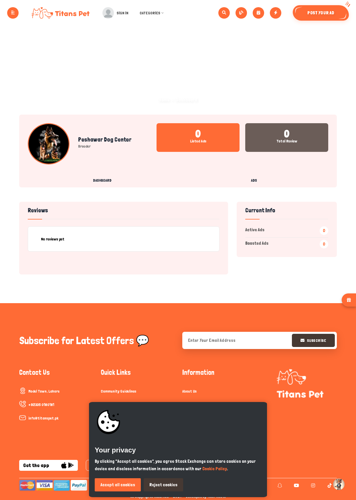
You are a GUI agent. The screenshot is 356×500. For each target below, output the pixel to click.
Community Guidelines (118, 391)
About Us (189, 391)
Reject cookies (163, 484)
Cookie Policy (214, 468)
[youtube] (295, 485)
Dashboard (102, 180)
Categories (152, 13)
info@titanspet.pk (43, 418)
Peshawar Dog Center (104, 139)
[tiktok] (329, 485)
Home (164, 100)
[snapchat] (279, 485)
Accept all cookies (117, 484)
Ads (254, 180)
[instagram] (312, 485)
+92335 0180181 (41, 404)
